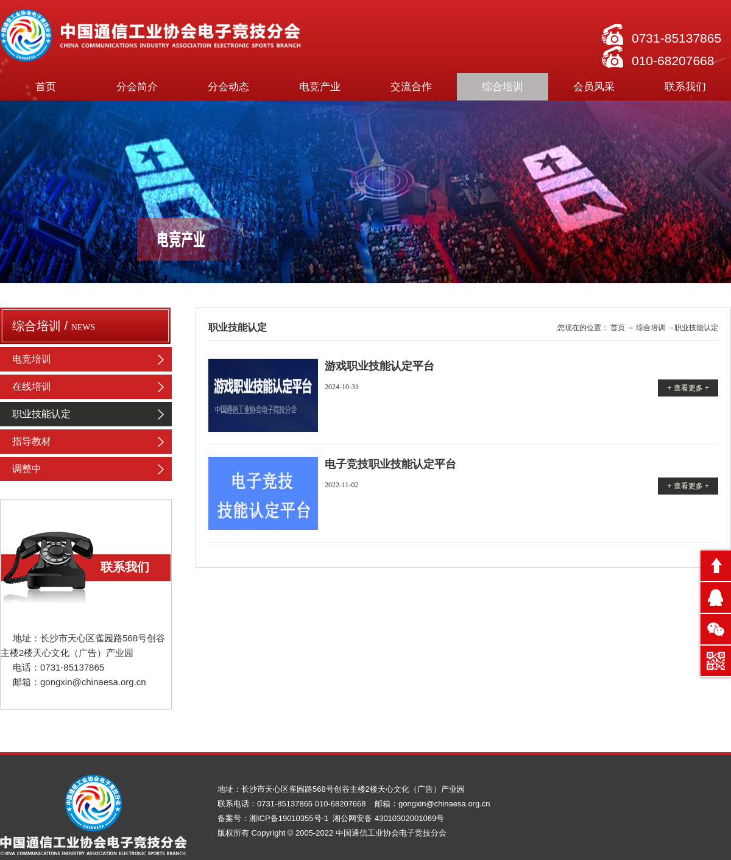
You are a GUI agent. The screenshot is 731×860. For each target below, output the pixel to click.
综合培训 (502, 87)
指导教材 (92, 441)
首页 (45, 87)
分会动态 (228, 87)
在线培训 (92, 387)
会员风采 (594, 87)
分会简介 (137, 87)
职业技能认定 (92, 414)
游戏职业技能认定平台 (379, 366)
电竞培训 (92, 359)
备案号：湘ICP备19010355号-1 (274, 818)
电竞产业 (320, 87)
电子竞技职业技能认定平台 (390, 464)
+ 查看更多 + (688, 388)
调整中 (92, 469)
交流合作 (411, 87)
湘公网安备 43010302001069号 (388, 818)
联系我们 (685, 87)
